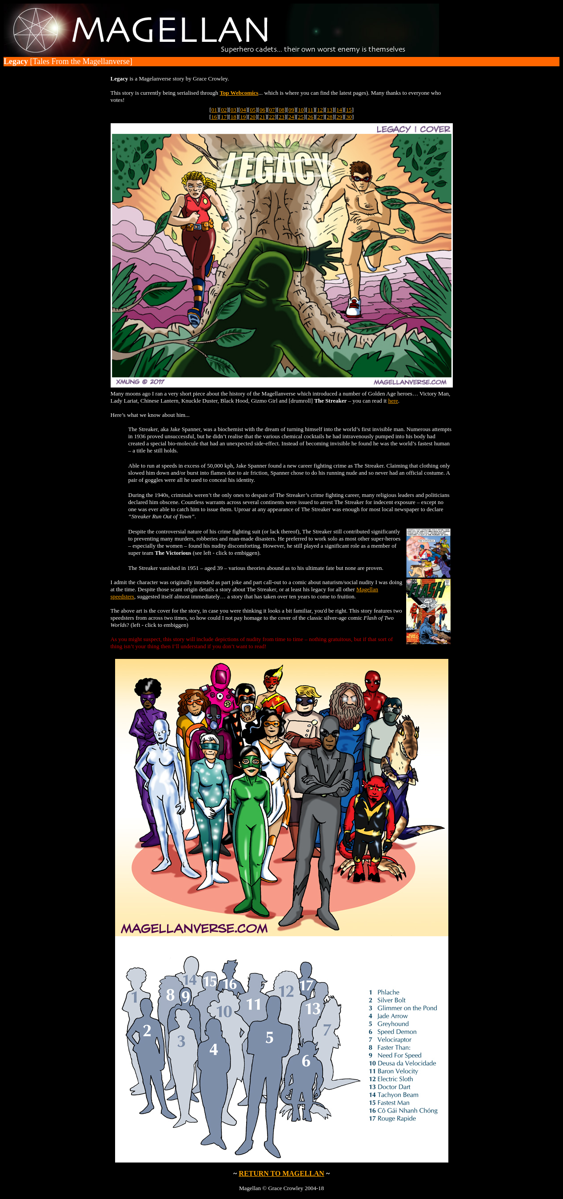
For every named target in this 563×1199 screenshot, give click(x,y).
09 (291, 109)
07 (272, 109)
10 (301, 109)
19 (243, 116)
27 (320, 116)
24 (291, 116)
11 (310, 109)
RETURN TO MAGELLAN (281, 1173)
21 (262, 116)
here (393, 400)
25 (300, 116)
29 (339, 116)
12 (320, 109)
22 (272, 116)
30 (349, 116)
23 (281, 116)
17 (224, 116)
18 (233, 116)
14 (339, 109)
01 (214, 109)
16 (214, 116)
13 (329, 109)
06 (262, 109)
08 (281, 109)
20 (253, 116)
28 (329, 116)
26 (310, 116)
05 (253, 109)
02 (224, 109)
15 (348, 109)
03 (233, 109)
